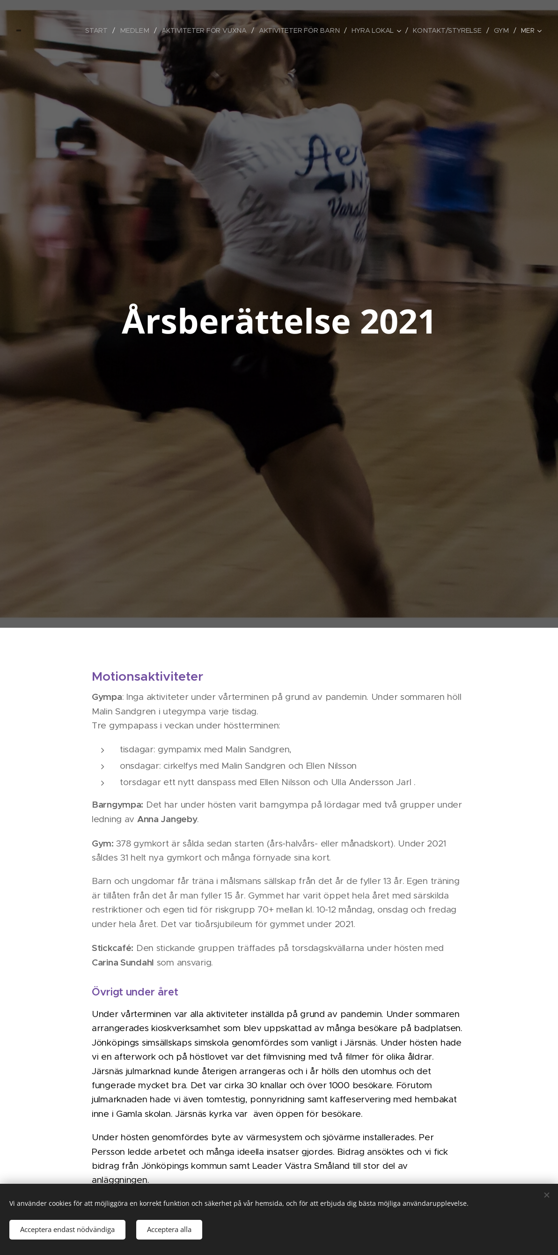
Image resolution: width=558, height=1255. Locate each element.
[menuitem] (51, 30)
